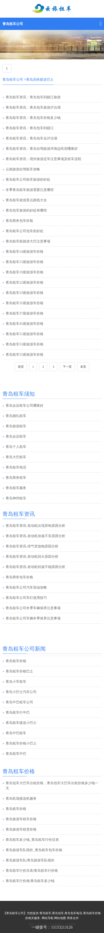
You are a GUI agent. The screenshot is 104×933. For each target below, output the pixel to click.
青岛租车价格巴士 (19, 681)
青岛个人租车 (16, 447)
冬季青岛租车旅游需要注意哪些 (30, 190)
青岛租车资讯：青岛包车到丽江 (30, 128)
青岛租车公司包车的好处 (24, 231)
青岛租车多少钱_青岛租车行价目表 (32, 840)
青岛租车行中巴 (18, 722)
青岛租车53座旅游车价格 (24, 344)
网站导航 (47, 918)
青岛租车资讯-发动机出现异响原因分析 (35, 526)
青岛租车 (45, 913)
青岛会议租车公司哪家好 (24, 405)
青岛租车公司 (12, 24)
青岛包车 (58, 913)
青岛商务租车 (16, 477)
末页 (83, 366)
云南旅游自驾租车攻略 (23, 169)
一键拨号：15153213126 (52, 927)
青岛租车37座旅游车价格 (24, 313)
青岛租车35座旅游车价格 (24, 303)
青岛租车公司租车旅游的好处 (28, 179)
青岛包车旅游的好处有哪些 (26, 210)
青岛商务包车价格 (19, 221)
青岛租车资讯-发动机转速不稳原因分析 (35, 567)
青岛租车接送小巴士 (21, 733)
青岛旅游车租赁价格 (21, 829)
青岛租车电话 (16, 467)
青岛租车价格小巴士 (21, 753)
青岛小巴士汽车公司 (21, 702)
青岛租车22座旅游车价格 (24, 282)
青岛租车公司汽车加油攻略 (26, 587)
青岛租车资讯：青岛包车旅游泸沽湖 (33, 107)
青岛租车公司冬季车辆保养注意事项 (33, 608)
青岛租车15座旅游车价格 (24, 262)
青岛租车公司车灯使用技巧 (26, 598)
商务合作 (73, 918)
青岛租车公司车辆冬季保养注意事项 (33, 618)
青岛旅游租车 (16, 426)
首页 (21, 366)
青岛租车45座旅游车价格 (24, 324)
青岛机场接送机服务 (21, 798)
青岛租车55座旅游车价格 (24, 354)
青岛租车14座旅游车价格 (24, 251)
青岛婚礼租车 (16, 416)
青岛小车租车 (16, 691)
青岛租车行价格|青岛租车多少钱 (30, 881)
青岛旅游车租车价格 (21, 819)
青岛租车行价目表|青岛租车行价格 (32, 870)
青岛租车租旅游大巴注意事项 (28, 241)
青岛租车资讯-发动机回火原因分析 (32, 556)
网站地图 (60, 918)
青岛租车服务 (16, 488)
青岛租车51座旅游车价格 (24, 334)
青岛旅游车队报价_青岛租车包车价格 (34, 850)
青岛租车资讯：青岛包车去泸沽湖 (31, 138)
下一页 (67, 366)
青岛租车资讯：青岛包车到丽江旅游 (33, 97)
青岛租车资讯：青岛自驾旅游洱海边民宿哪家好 (42, 149)
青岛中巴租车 (16, 743)
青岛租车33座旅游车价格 (24, 293)
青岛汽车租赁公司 (19, 661)
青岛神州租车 (16, 498)
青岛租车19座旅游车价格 (24, 272)
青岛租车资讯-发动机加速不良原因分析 (35, 536)
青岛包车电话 (73, 913)
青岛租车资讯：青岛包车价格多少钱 (33, 118)
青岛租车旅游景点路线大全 (26, 200)
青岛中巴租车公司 (19, 712)
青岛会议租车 (16, 436)
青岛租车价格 (16, 671)
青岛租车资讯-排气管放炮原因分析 (32, 546)
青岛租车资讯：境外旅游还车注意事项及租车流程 (43, 159)
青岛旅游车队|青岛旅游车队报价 (30, 860)
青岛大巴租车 (16, 457)
